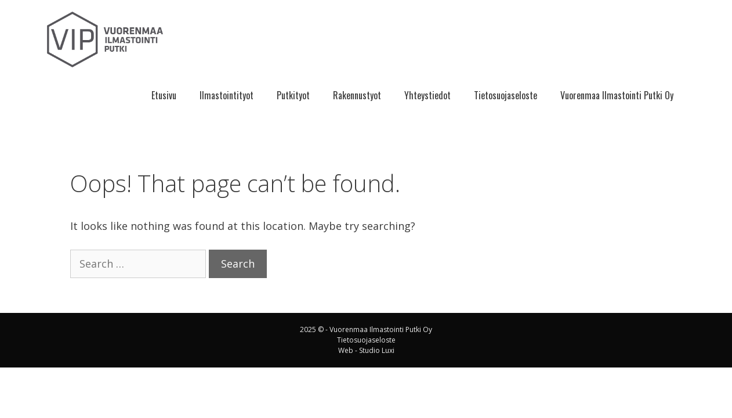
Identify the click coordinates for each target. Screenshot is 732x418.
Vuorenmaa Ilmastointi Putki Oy (616, 95)
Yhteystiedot (427, 95)
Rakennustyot (357, 95)
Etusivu (163, 95)
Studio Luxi (376, 350)
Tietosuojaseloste (505, 95)
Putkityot (293, 95)
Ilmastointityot (226, 95)
